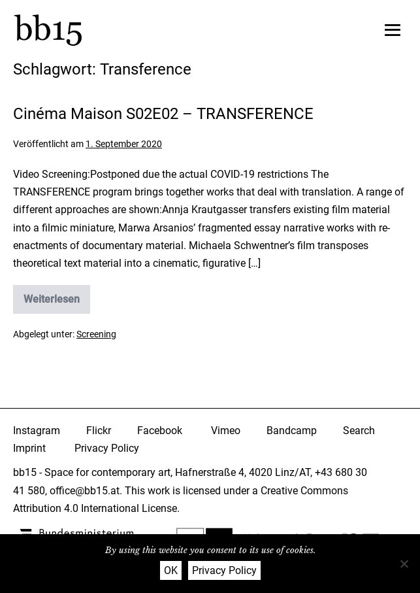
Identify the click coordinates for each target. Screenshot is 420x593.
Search (359, 430)
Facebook (159, 430)
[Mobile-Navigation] (392, 30)
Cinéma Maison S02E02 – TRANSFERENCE (163, 114)
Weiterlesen (57, 303)
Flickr (98, 430)
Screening (96, 334)
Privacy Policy (106, 448)
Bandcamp (292, 430)
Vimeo (225, 430)
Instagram (36, 430)
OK (171, 570)
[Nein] (403, 563)
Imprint (29, 448)
